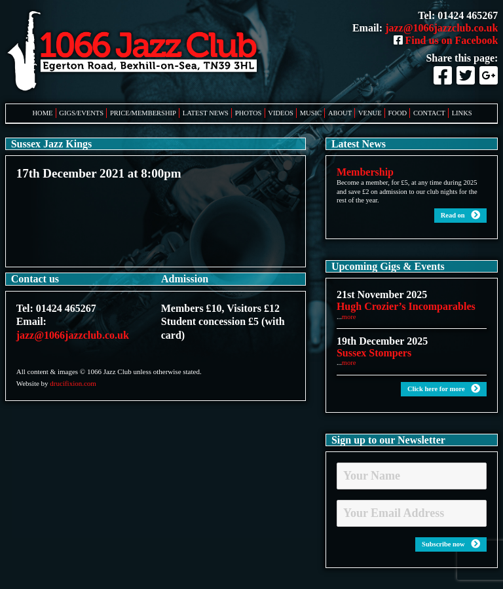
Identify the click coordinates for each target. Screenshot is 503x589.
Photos (248, 113)
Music (311, 113)
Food (397, 113)
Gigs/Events (81, 113)
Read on (461, 215)
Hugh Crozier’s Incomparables (406, 306)
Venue (370, 113)
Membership (365, 172)
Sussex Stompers (374, 352)
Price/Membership (143, 113)
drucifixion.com (73, 383)
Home (43, 113)
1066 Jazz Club (136, 51)
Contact (429, 113)
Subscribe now (451, 544)
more (349, 316)
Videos (280, 113)
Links (462, 113)
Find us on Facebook (446, 40)
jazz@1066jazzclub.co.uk (441, 27)
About (340, 113)
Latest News (206, 113)
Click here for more (443, 388)
